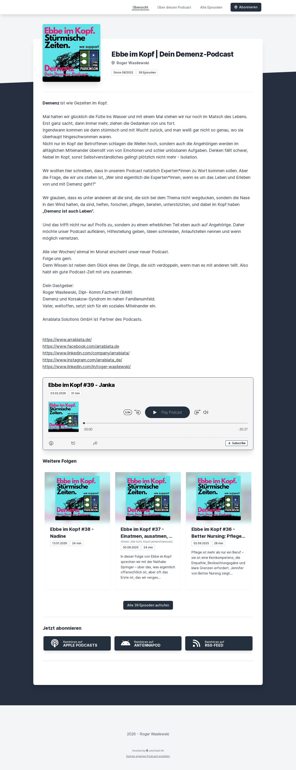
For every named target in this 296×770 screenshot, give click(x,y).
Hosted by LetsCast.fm (148, 750)
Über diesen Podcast (174, 7)
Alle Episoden (211, 7)
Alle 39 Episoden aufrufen (148, 605)
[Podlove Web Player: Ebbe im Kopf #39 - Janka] (148, 423)
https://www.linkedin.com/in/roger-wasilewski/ (87, 366)
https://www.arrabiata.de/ (67, 339)
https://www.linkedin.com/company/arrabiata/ (86, 353)
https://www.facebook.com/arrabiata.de (81, 346)
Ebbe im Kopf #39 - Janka (81, 385)
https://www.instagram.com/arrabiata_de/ (82, 360)
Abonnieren (245, 7)
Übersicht (140, 7)
